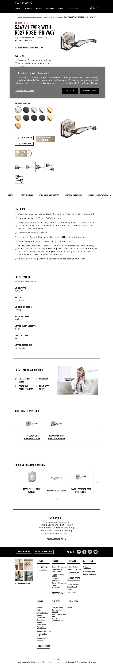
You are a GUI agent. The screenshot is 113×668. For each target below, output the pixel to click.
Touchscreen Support (41, 639)
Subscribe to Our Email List (56, 539)
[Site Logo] (56, 4)
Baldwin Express (43, 646)
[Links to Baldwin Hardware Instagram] (79, 552)
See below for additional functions (29, 47)
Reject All (70, 91)
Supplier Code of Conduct (64, 662)
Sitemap (92, 662)
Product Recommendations (98, 195)
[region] (57, 82)
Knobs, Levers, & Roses (58, 575)
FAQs (39, 610)
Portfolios (71, 561)
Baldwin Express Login (43, 552)
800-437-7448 (42, 567)
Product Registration (41, 623)
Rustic (69, 590)
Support (60, 9)
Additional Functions (73, 195)
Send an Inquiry (42, 570)
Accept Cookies (89, 91)
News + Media (50, 9)
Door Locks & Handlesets (57, 570)
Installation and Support (49, 195)
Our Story (39, 9)
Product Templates (41, 616)
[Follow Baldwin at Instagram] (24, 583)
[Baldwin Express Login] (97, 8)
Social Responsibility (57, 619)
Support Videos (42, 613)
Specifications (27, 195)
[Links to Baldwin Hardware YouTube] (95, 552)
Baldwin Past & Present (58, 611)
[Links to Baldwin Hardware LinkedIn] (90, 552)
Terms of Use (82, 662)
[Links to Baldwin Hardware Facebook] (84, 552)
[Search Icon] (87, 8)
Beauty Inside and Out (59, 615)
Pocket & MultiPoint (56, 579)
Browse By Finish (58, 593)
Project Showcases (87, 568)
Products (17, 9)
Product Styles (73, 578)
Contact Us (41, 561)
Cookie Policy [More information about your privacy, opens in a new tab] (76, 83)
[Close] (101, 70)
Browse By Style (89, 571)
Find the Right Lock (42, 635)
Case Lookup (42, 620)
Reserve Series (73, 572)
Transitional (72, 587)
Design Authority (89, 574)
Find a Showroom (24, 552)
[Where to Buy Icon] (94, 8)
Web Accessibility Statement (28, 662)
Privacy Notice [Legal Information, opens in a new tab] (90, 83)
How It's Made (57, 607)
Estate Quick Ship (74, 570)
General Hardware (59, 583)
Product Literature (44, 631)
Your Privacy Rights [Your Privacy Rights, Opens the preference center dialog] (25, 91)
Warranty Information (41, 628)
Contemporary (73, 584)
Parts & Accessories (56, 586)
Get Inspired (28, 9)
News (69, 607)
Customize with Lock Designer (45, 139)
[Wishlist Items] (91, 8)
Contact (40, 607)
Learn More (69, 380)
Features (11, 195)
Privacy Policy (47, 662)
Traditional (71, 592)
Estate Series (72, 567)
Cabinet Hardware (59, 567)
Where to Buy (24, 143)
